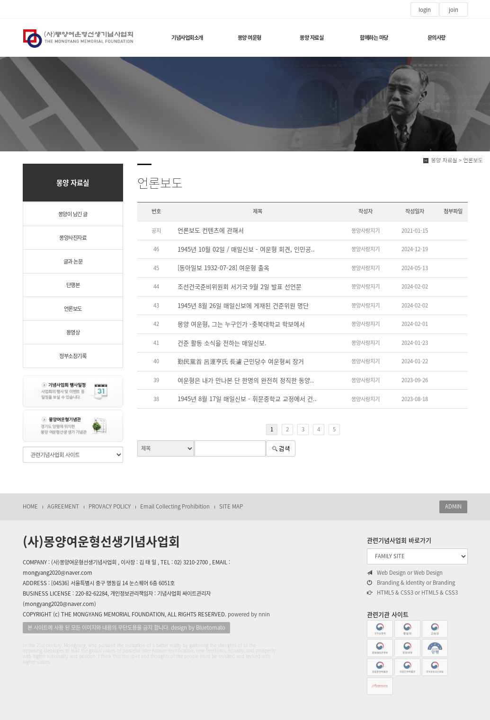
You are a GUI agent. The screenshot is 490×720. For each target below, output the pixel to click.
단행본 (73, 285)
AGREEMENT (63, 506)
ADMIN (453, 506)
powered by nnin (249, 614)
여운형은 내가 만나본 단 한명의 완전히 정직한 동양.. (246, 380)
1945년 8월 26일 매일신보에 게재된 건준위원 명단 (243, 305)
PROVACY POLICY (110, 506)
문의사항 (436, 38)
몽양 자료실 (311, 38)
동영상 (73, 332)
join (453, 10)
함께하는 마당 (374, 38)
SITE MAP (231, 506)
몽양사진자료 (72, 238)
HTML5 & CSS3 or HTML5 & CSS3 (412, 593)
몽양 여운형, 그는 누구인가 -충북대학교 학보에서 (241, 323)
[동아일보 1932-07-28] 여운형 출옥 (223, 267)
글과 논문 (73, 261)
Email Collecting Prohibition (175, 506)
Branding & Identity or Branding (411, 583)
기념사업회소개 (187, 38)
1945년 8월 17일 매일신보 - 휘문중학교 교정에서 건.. (247, 398)
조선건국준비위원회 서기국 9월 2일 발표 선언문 (240, 286)
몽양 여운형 (249, 38)
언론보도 (73, 309)
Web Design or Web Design (405, 573)
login (425, 10)
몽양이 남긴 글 (73, 214)
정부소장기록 (72, 356)
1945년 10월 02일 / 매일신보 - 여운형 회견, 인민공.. (246, 249)
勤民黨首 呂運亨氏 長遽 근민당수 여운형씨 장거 (241, 361)
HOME (30, 506)
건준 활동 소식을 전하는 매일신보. (222, 342)
